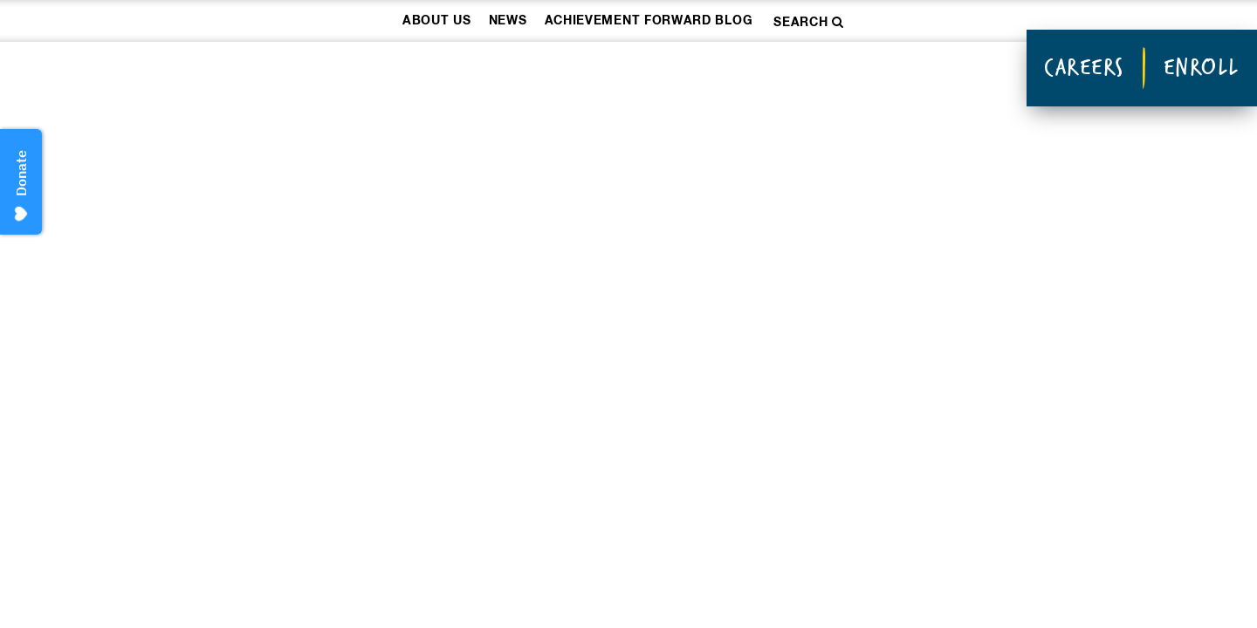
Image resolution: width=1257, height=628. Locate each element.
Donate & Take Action (887, 70)
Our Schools (672, 70)
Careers (1084, 67)
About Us (436, 21)
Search (808, 22)
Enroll (1202, 67)
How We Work (498, 70)
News (508, 21)
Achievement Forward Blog (649, 21)
